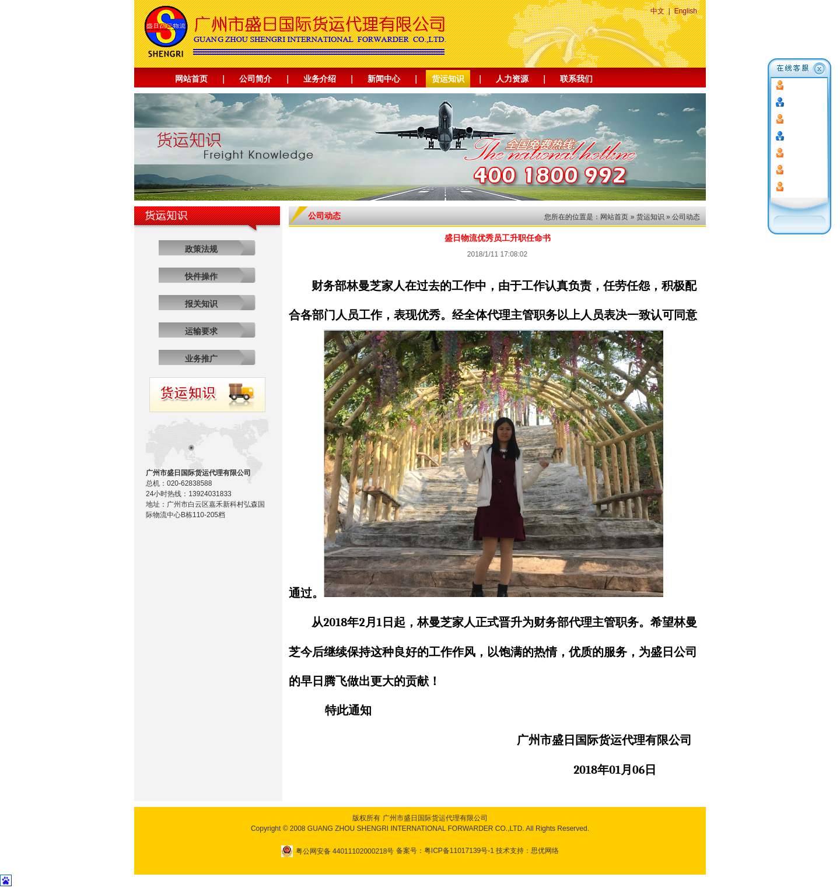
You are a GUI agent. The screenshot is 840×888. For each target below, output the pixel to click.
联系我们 (576, 78)
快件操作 (201, 276)
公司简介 (255, 78)
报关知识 (201, 303)
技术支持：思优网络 (527, 851)
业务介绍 (319, 78)
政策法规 (201, 249)
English (685, 11)
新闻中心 (384, 78)
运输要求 (201, 331)
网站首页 (191, 78)
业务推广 (201, 358)
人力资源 (512, 78)
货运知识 (448, 78)
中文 (657, 11)
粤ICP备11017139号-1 (459, 851)
